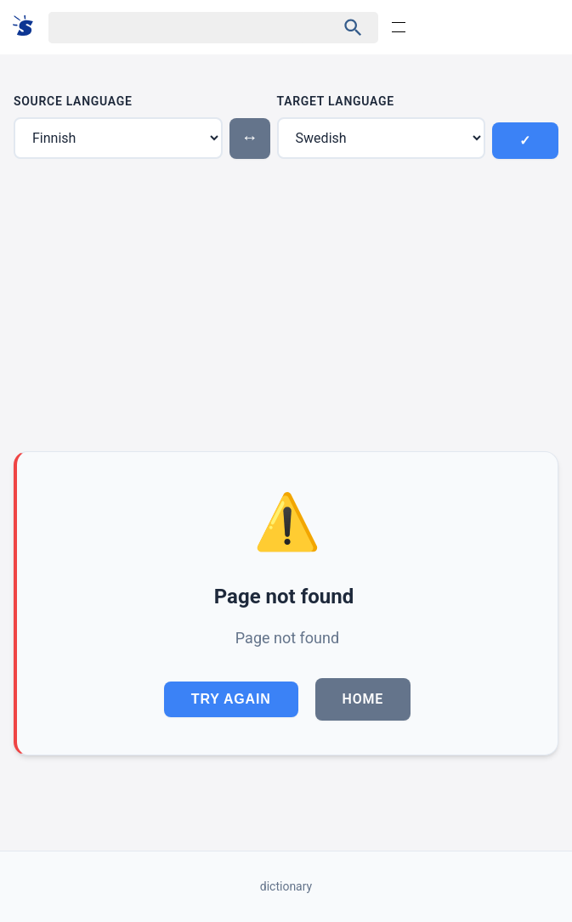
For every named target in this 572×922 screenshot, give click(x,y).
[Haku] (177, 27)
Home (363, 699)
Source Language (73, 101)
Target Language (335, 101)
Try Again (231, 699)
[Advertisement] (286, 305)
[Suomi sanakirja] (28, 26)
